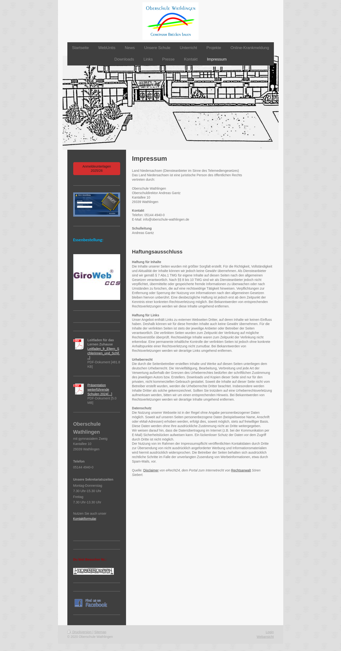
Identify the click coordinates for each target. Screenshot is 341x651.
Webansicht (265, 637)
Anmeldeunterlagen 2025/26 (96, 169)
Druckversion (79, 632)
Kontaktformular (84, 519)
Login (270, 632)
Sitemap (100, 632)
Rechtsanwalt (241, 470)
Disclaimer (151, 470)
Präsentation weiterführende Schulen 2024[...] (100, 389)
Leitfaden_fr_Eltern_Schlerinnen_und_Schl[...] (104, 353)
